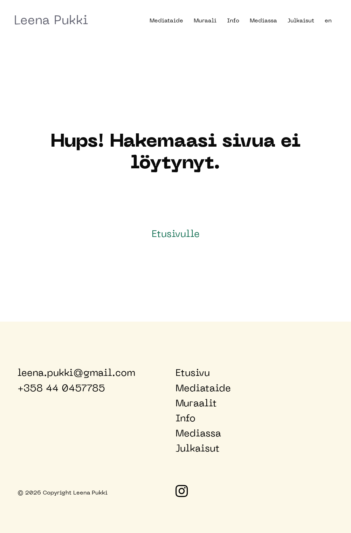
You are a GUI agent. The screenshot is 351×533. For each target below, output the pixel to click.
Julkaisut (301, 21)
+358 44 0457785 (61, 388)
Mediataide (166, 21)
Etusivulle (176, 234)
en (328, 21)
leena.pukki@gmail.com (76, 373)
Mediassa (263, 21)
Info (233, 21)
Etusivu (193, 373)
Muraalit (196, 403)
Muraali (205, 21)
